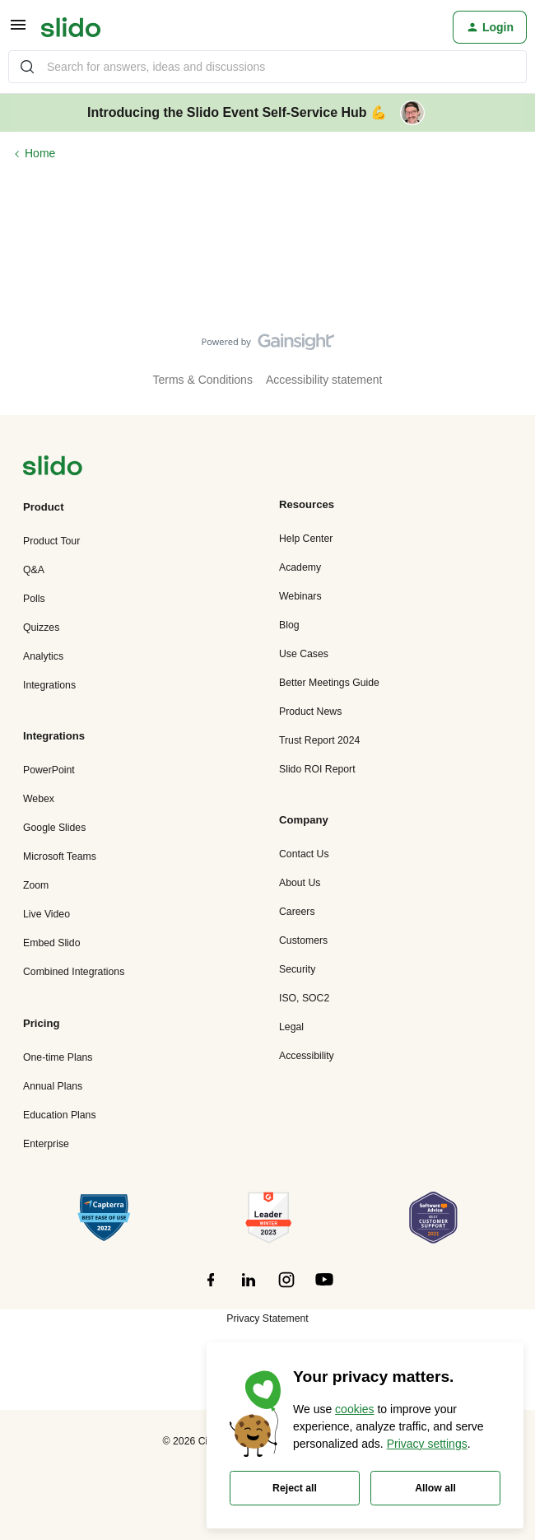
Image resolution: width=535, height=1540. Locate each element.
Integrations (49, 685)
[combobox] (267, 66)
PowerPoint (49, 770)
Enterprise (46, 1144)
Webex (38, 799)
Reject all (294, 1488)
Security (297, 969)
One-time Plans (57, 1057)
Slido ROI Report (317, 769)
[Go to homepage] (70, 27)
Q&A (33, 570)
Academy (300, 567)
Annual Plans (52, 1086)
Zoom (36, 885)
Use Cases (303, 654)
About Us (299, 883)
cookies (354, 1409)
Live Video (46, 914)
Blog (289, 625)
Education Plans (59, 1115)
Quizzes (41, 627)
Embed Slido (51, 943)
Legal (291, 1027)
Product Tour (51, 541)
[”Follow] (211, 1288)
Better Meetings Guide (329, 682)
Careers (297, 911)
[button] (18, 30)
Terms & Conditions (203, 379)
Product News (310, 711)
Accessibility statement (324, 379)
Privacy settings (427, 1443)
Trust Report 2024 (319, 740)
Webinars (300, 596)
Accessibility (306, 1056)
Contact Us (304, 854)
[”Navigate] (52, 468)
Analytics (43, 656)
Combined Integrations (73, 972)
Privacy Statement (267, 1318)
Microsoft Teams (59, 856)
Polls (34, 598)
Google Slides (54, 827)
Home (40, 153)
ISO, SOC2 (304, 998)
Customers (303, 940)
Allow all (435, 1488)
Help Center (306, 538)
